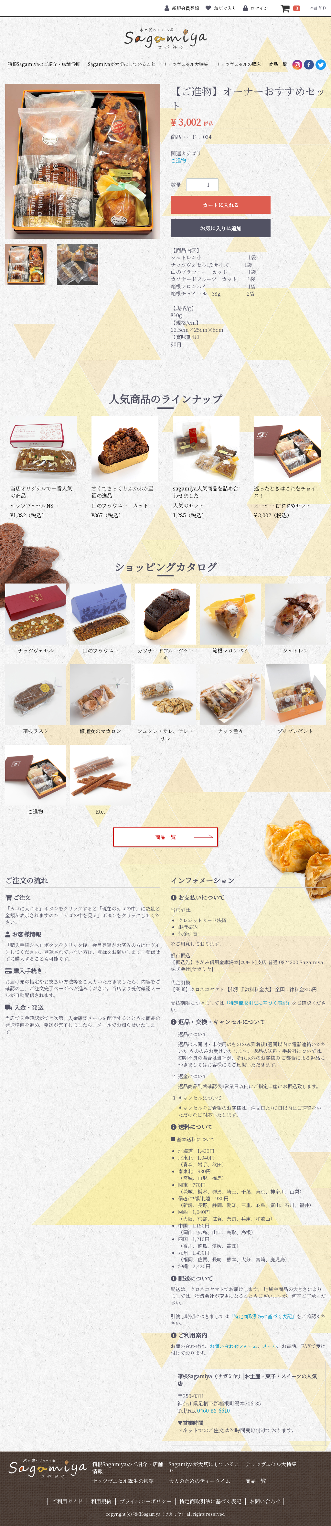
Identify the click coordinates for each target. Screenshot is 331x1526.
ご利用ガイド (67, 1501)
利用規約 (101, 1501)
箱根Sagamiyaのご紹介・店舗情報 (44, 64)
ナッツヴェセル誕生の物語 (123, 1481)
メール (269, 1345)
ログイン (255, 8)
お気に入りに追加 (220, 228)
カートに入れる (221, 205)
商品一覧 (278, 64)
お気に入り (221, 8)
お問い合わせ (265, 1501)
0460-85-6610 (213, 1410)
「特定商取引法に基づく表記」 (258, 1002)
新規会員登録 (182, 8)
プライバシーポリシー (145, 1501)
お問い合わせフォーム (233, 1345)
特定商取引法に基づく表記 (210, 1501)
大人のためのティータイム (199, 1481)
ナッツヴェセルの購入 (238, 64)
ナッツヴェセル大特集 (185, 64)
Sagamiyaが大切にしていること (121, 64)
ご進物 (178, 160)
